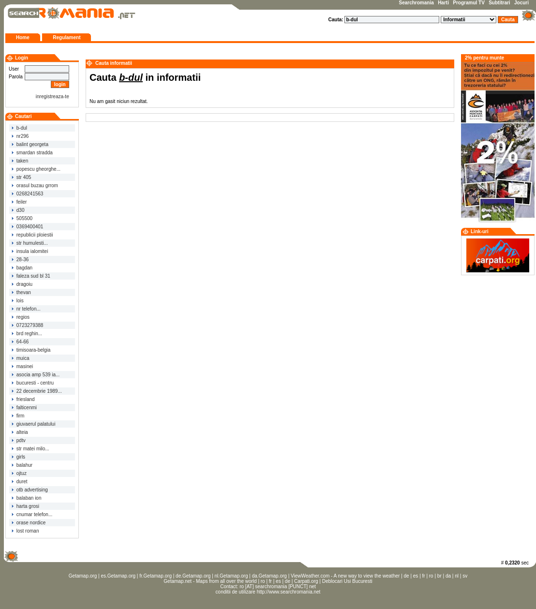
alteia (20, 432)
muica (20, 358)
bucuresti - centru (33, 383)
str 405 (21, 177)
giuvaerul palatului (33, 424)
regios (21, 317)
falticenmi (24, 407)
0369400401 (27, 226)
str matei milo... (30, 448)
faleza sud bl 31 (31, 276)
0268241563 (27, 193)
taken (20, 160)
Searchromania (416, 2)
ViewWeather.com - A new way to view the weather (345, 576)
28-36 (20, 259)
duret (20, 481)
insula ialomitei (30, 251)
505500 (22, 218)
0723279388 (27, 325)
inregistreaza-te (52, 96)
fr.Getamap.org (155, 576)
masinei (22, 366)
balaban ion (27, 498)
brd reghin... (27, 333)
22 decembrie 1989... (37, 391)
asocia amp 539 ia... (36, 374)
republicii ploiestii (32, 235)
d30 (18, 210)
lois (18, 300)
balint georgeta (30, 144)
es (415, 576)
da (448, 576)
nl (457, 576)
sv (464, 576)
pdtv (19, 440)
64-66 (20, 341)
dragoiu (22, 284)
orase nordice (28, 522)
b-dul (19, 128)
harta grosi (25, 506)
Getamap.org (83, 576)
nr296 (20, 136)
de (406, 576)
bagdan (22, 267)
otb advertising (30, 489)
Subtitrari (499, 2)
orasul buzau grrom (35, 185)
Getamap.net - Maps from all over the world (210, 581)
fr (423, 576)
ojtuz (19, 473)
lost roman (25, 531)
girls (18, 457)
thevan (21, 292)
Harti (443, 2)
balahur (22, 465)
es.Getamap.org (118, 576)
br (439, 576)
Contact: (229, 586)
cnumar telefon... (32, 514)
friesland (23, 399)
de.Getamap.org (193, 576)
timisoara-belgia (31, 350)
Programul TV (469, 2)
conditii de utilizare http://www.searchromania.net (268, 591)
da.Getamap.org (269, 576)
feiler (19, 202)
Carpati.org (306, 581)
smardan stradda (32, 152)
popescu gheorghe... (36, 169)
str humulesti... (30, 243)
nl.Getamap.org (231, 576)
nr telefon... (26, 309)
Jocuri (521, 2)
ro (431, 576)
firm (18, 415)
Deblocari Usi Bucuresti (347, 581)
